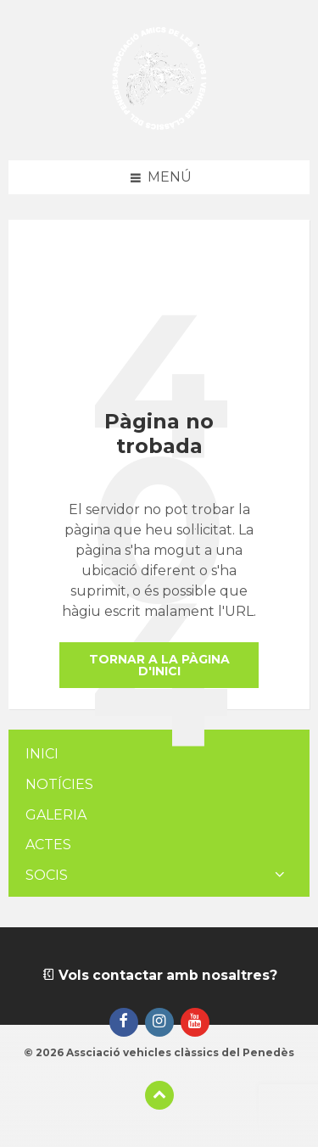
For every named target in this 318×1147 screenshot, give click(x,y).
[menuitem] (159, 754)
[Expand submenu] (280, 875)
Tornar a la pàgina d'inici (159, 665)
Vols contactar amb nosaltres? (159, 975)
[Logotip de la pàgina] (159, 127)
